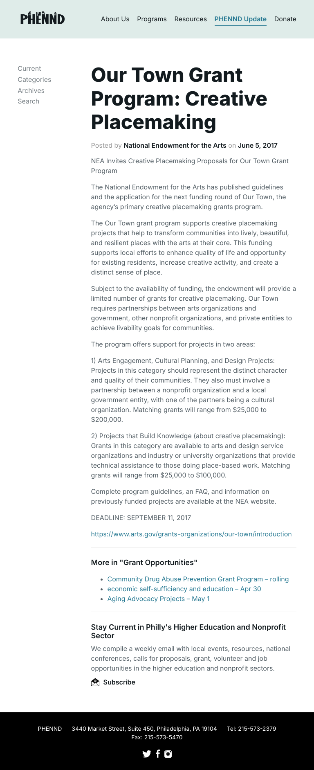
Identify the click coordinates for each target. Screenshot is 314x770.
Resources (191, 19)
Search (28, 101)
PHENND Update (241, 19)
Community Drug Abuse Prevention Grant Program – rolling (198, 579)
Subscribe (113, 682)
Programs (152, 19)
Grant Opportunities (158, 562)
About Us (115, 19)
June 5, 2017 (258, 145)
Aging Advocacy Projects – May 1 (159, 598)
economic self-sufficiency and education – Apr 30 (184, 589)
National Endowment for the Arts (174, 145)
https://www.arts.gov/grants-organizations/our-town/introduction (191, 534)
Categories (34, 79)
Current (29, 68)
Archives (31, 90)
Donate (285, 19)
